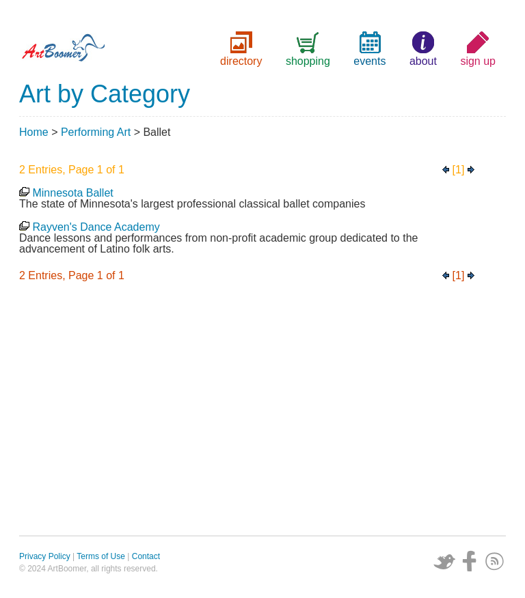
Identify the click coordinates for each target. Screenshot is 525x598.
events (369, 61)
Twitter (444, 561)
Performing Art (96, 132)
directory (241, 61)
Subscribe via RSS (495, 561)
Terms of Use (101, 556)
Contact (146, 556)
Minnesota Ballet (72, 193)
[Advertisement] (262, 412)
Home (34, 132)
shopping (308, 61)
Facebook (470, 561)
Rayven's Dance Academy (95, 227)
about (423, 61)
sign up (478, 61)
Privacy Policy (44, 556)
